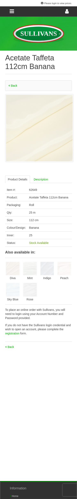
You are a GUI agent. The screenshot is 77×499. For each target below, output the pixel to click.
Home (14, 496)
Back (12, 85)
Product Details (17, 179)
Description (41, 179)
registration (12, 333)
